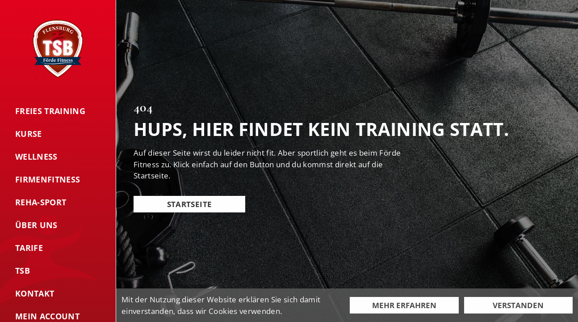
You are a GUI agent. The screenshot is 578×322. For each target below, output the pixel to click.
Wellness (36, 156)
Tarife (29, 247)
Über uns (36, 225)
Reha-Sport (40, 202)
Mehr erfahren (404, 305)
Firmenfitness (47, 179)
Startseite (189, 204)
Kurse (28, 133)
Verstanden (518, 305)
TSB (22, 270)
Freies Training (50, 111)
